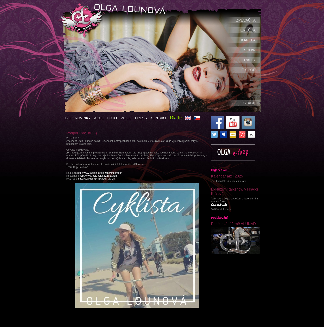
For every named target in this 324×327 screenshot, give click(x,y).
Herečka (247, 30)
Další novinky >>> (221, 209)
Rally (250, 60)
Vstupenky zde (219, 204)
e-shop (248, 70)
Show (250, 50)
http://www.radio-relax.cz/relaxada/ (98, 175)
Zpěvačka (246, 20)
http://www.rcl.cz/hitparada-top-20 (96, 178)
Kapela (248, 40)
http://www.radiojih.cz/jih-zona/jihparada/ (99, 172)
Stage (249, 103)
